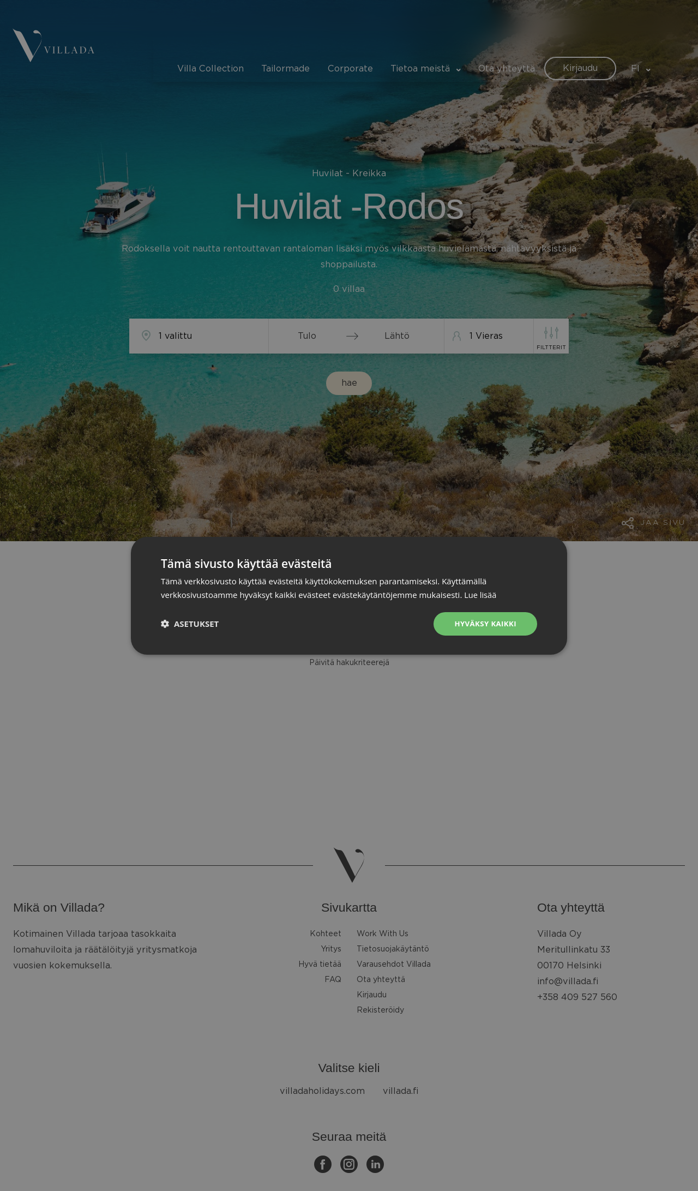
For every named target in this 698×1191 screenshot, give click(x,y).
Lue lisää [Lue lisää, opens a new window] (480, 593)
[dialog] (349, 595)
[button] (190, 624)
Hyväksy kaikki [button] (483, 623)
